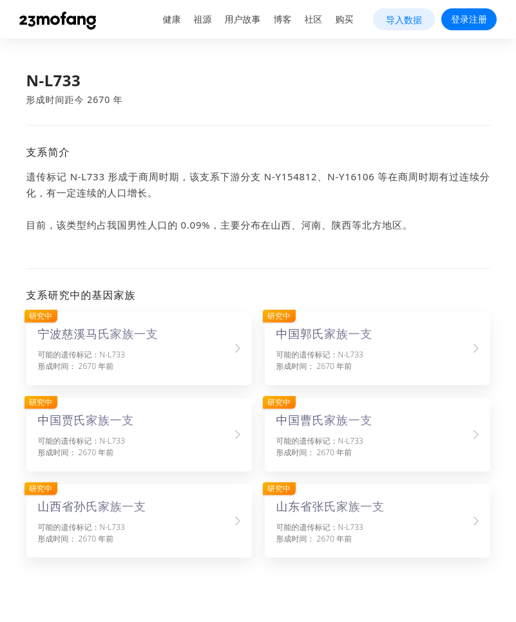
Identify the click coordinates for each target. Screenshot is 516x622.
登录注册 (469, 19)
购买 (345, 19)
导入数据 (404, 20)
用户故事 (243, 19)
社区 (314, 19)
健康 (172, 19)
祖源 (203, 19)
